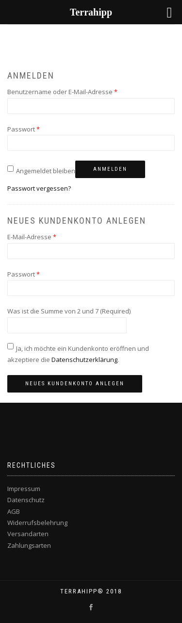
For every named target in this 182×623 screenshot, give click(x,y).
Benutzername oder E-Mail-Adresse (62, 91)
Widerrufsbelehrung (37, 522)
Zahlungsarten (29, 545)
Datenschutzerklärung (84, 359)
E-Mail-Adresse (31, 236)
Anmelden (110, 169)
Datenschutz (26, 499)
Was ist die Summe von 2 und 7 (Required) (69, 311)
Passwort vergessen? (39, 188)
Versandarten (28, 533)
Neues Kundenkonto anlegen (74, 383)
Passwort (23, 129)
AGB (13, 511)
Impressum (23, 488)
